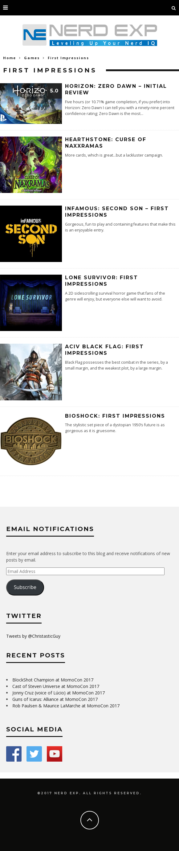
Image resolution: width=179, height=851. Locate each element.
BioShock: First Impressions (115, 416)
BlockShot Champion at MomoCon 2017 (52, 680)
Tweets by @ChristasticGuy (33, 636)
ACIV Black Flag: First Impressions (104, 350)
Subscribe (25, 587)
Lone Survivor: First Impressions (101, 281)
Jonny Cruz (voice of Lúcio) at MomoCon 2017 (58, 693)
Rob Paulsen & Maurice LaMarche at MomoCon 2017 (66, 706)
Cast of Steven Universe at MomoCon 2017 (55, 686)
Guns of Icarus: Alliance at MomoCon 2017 (55, 699)
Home (9, 57)
